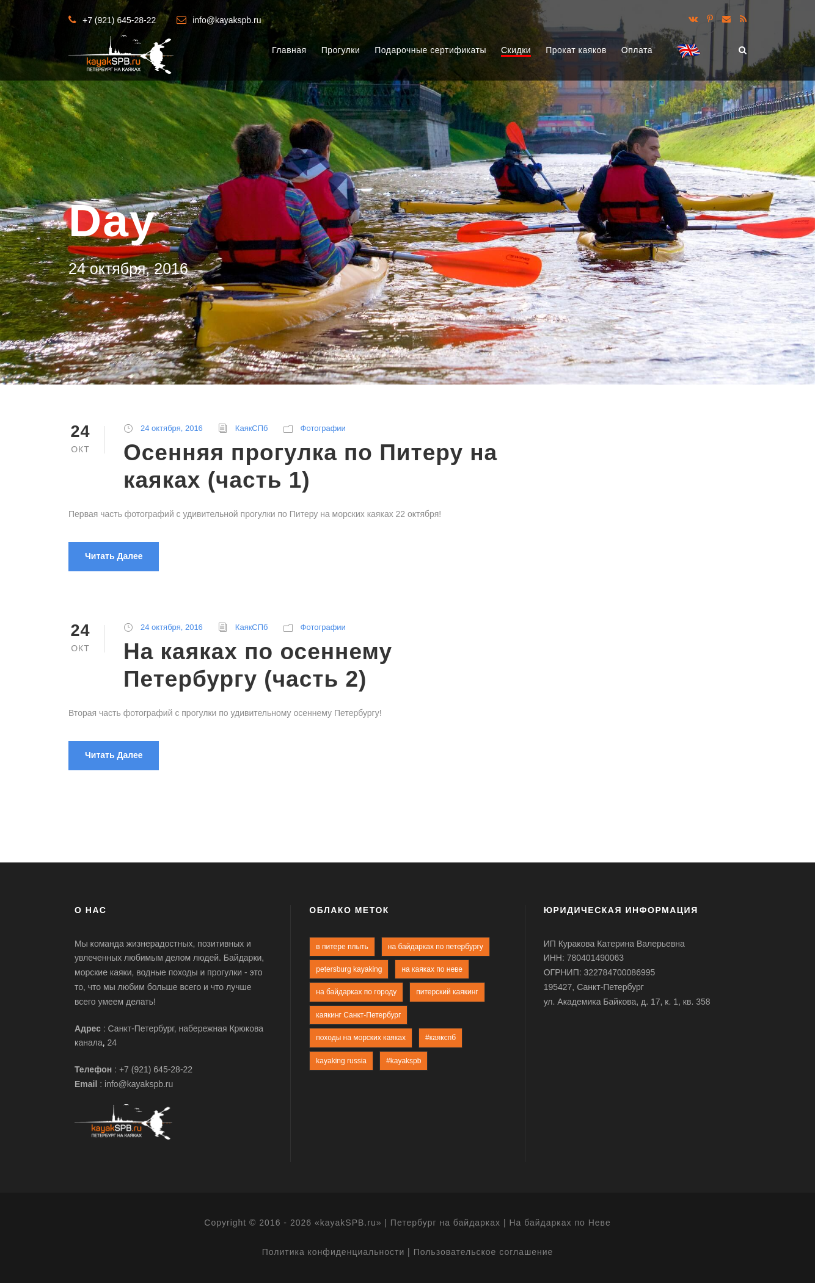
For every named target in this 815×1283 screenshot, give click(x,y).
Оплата (636, 50)
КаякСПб (251, 428)
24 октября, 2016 (172, 428)
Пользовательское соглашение (484, 1252)
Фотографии (323, 428)
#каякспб (440, 1037)
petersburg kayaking (349, 969)
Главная (289, 50)
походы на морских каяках (361, 1037)
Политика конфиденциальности (333, 1252)
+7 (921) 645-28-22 (119, 20)
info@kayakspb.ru (226, 20)
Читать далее (113, 556)
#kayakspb (403, 1061)
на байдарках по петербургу (435, 946)
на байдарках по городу (356, 992)
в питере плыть (342, 946)
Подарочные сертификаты (430, 50)
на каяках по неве (431, 969)
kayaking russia (341, 1061)
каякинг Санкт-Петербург (358, 1015)
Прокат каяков (576, 50)
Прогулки (340, 50)
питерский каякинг (447, 992)
